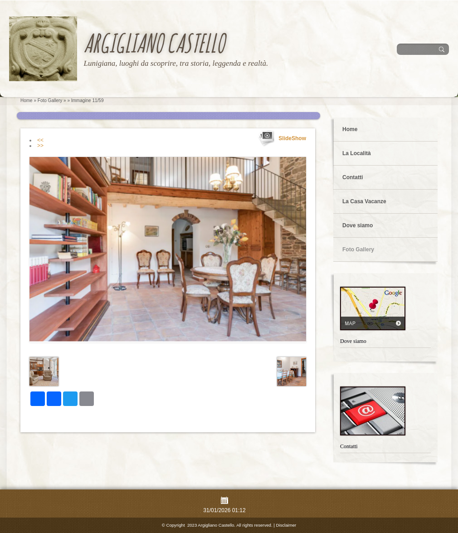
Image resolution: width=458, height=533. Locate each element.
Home (26, 100)
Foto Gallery (50, 100)
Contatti (352, 177)
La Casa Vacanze (364, 201)
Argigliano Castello (153, 43)
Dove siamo (357, 225)
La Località (356, 153)
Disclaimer (286, 525)
